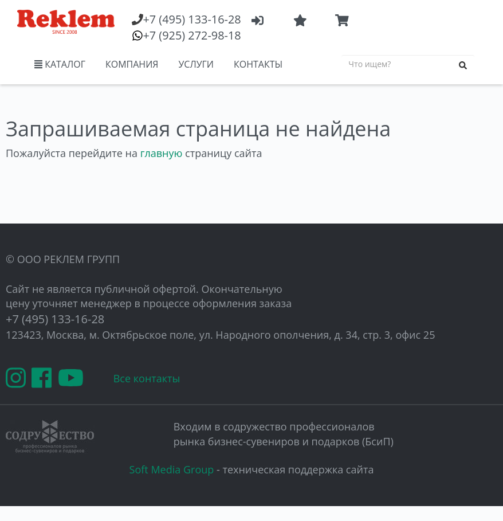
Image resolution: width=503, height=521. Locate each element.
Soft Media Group (171, 469)
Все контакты (146, 378)
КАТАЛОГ (59, 64)
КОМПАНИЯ (131, 64)
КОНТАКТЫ (258, 64)
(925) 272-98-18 (192, 35)
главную (161, 153)
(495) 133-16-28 (192, 19)
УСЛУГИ (196, 64)
